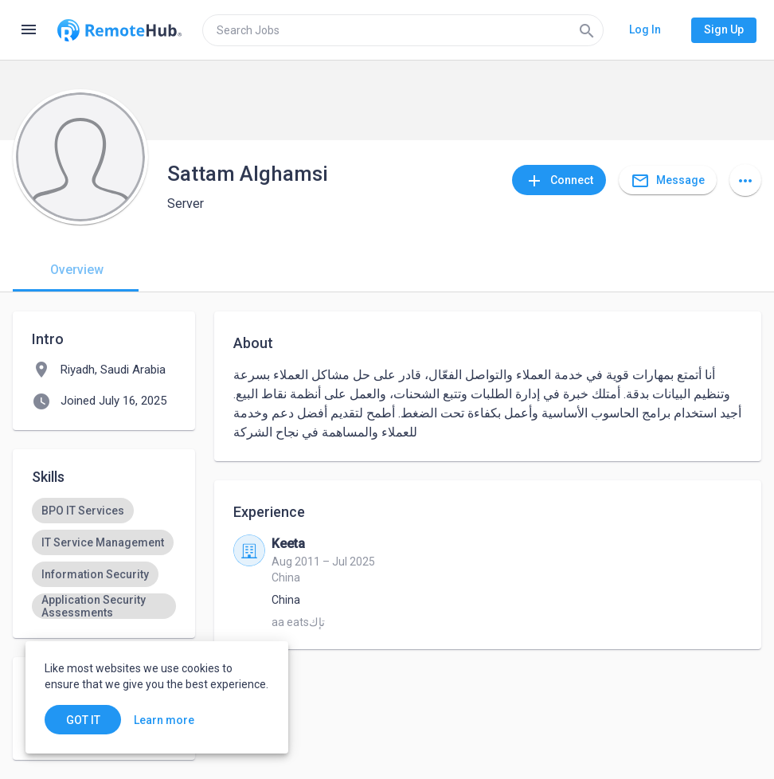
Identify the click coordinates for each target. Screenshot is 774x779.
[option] (83, 510)
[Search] (587, 30)
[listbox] (104, 558)
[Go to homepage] (119, 30)
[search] (403, 30)
